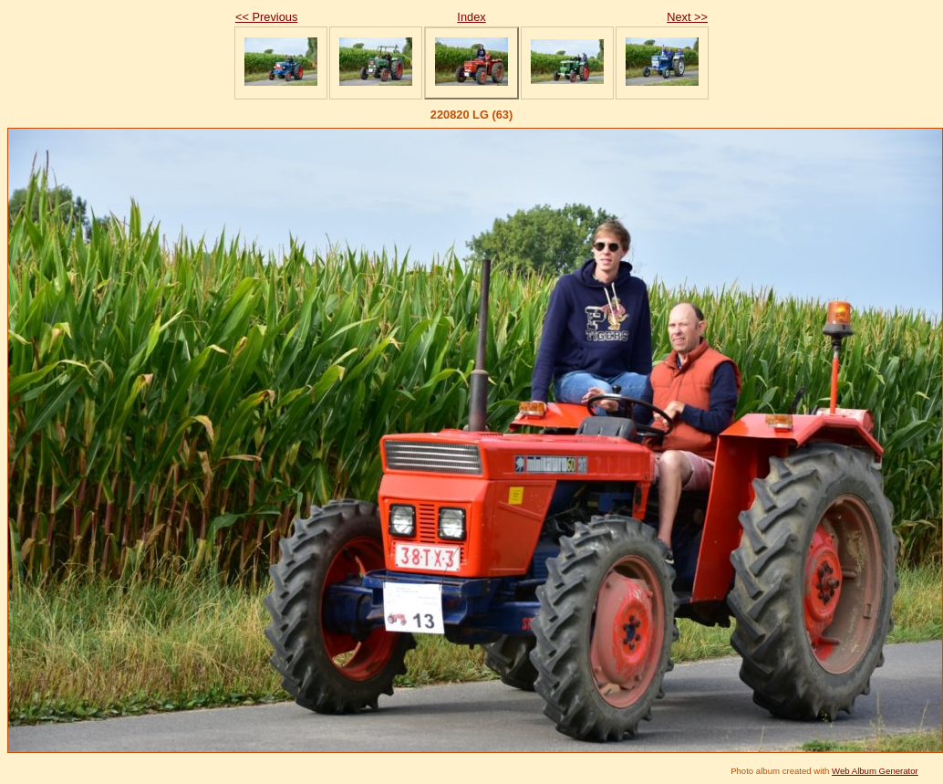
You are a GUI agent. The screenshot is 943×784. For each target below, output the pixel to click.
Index (471, 17)
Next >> (687, 17)
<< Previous (266, 17)
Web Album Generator (875, 771)
